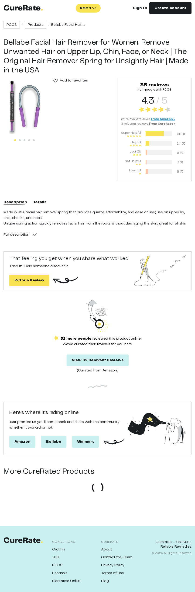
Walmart (85, 441)
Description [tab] (15, 202)
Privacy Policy (112, 565)
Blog (105, 581)
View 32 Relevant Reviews (97, 360)
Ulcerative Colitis (66, 581)
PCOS (12, 24)
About (106, 549)
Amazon (22, 441)
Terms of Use (112, 573)
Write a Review (29, 280)
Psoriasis (59, 573)
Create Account (170, 8)
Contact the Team (117, 557)
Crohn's (58, 549)
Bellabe (53, 441)
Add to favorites (74, 80)
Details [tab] (39, 202)
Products (35, 24)
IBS (55, 557)
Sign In (140, 8)
